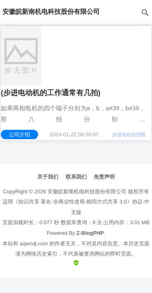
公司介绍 (19, 134)
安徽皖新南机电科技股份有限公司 (86, 191)
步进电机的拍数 (129, 135)
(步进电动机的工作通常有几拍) (51, 93)
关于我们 (47, 177)
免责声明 (104, 177)
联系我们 (76, 177)
